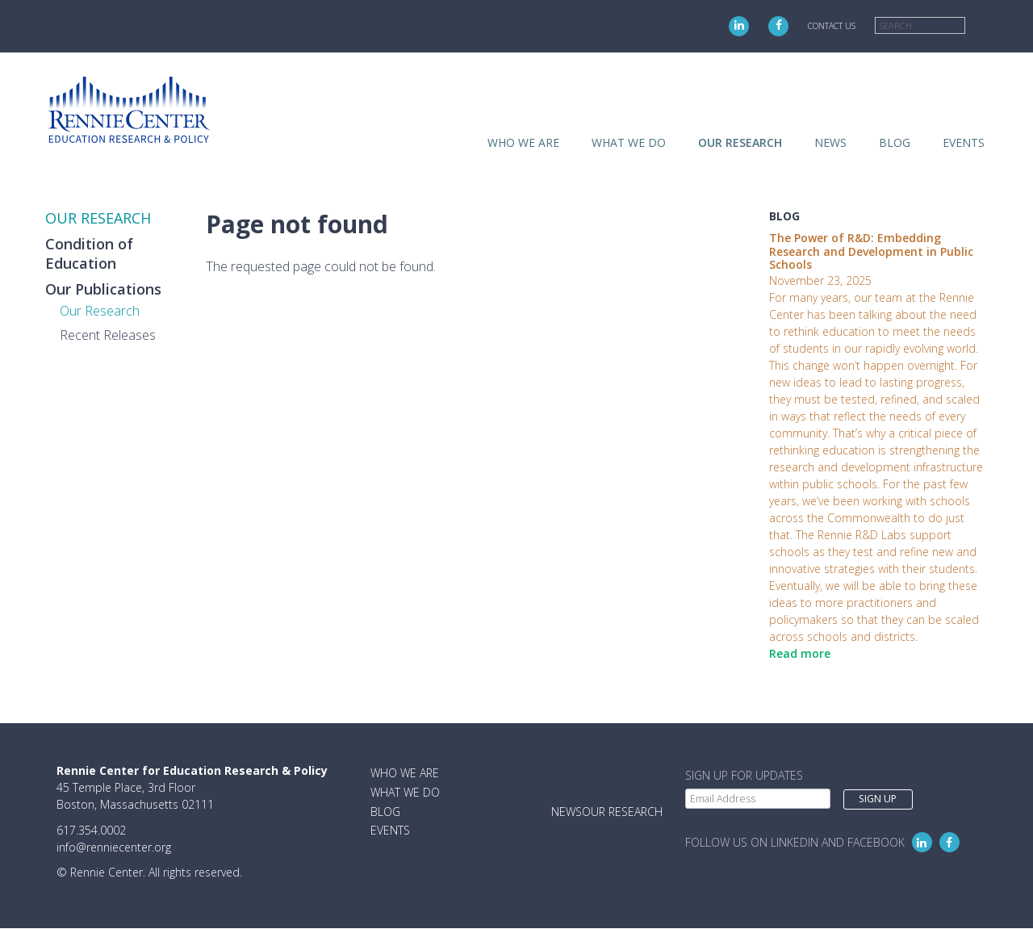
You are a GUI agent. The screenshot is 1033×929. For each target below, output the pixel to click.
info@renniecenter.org (113, 847)
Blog (894, 142)
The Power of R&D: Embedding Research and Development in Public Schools (871, 251)
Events (964, 142)
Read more (799, 653)
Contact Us (831, 25)
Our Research (100, 311)
